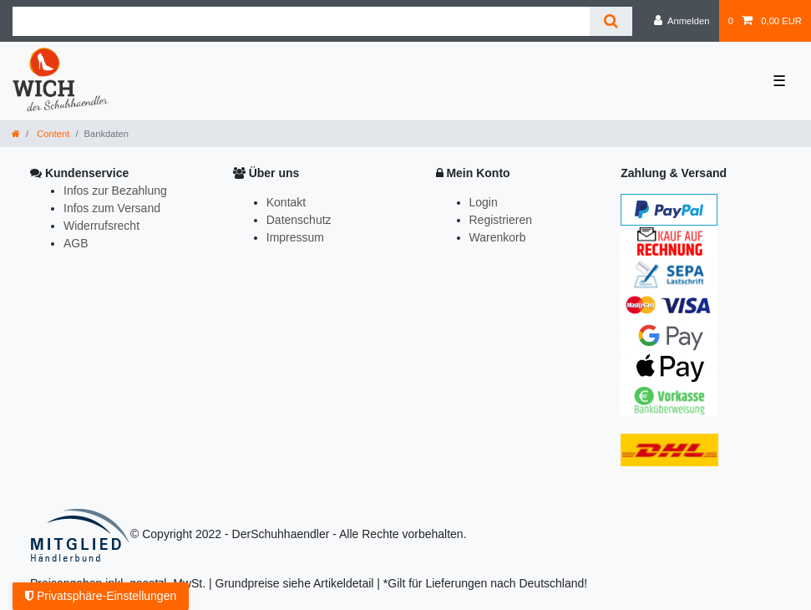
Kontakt (286, 202)
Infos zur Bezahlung (115, 190)
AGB (76, 243)
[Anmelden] (682, 21)
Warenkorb (497, 237)
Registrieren (500, 219)
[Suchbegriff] (301, 21)
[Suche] (611, 21)
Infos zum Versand (111, 208)
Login (483, 202)
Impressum (295, 237)
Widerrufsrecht (101, 225)
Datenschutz (299, 219)
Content (51, 134)
